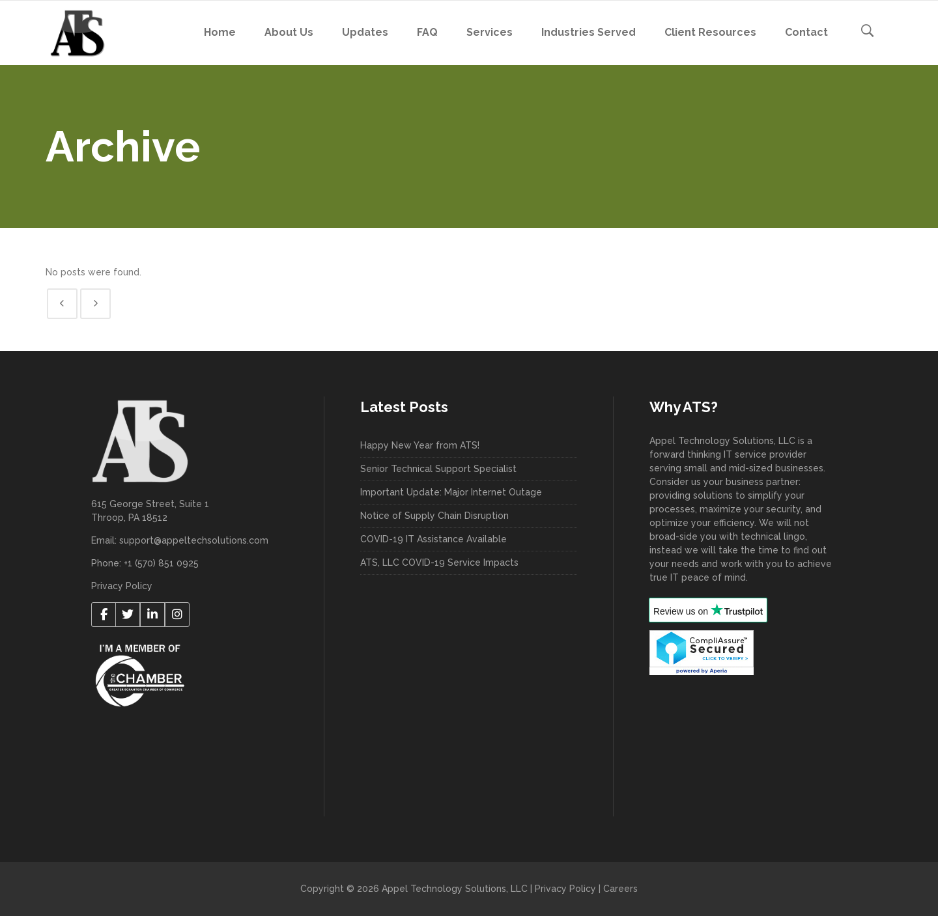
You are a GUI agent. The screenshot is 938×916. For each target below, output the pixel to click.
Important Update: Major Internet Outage (451, 492)
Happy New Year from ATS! (419, 445)
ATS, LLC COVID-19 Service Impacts (439, 562)
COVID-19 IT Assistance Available (433, 539)
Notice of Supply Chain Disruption (434, 515)
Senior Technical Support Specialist (438, 469)
